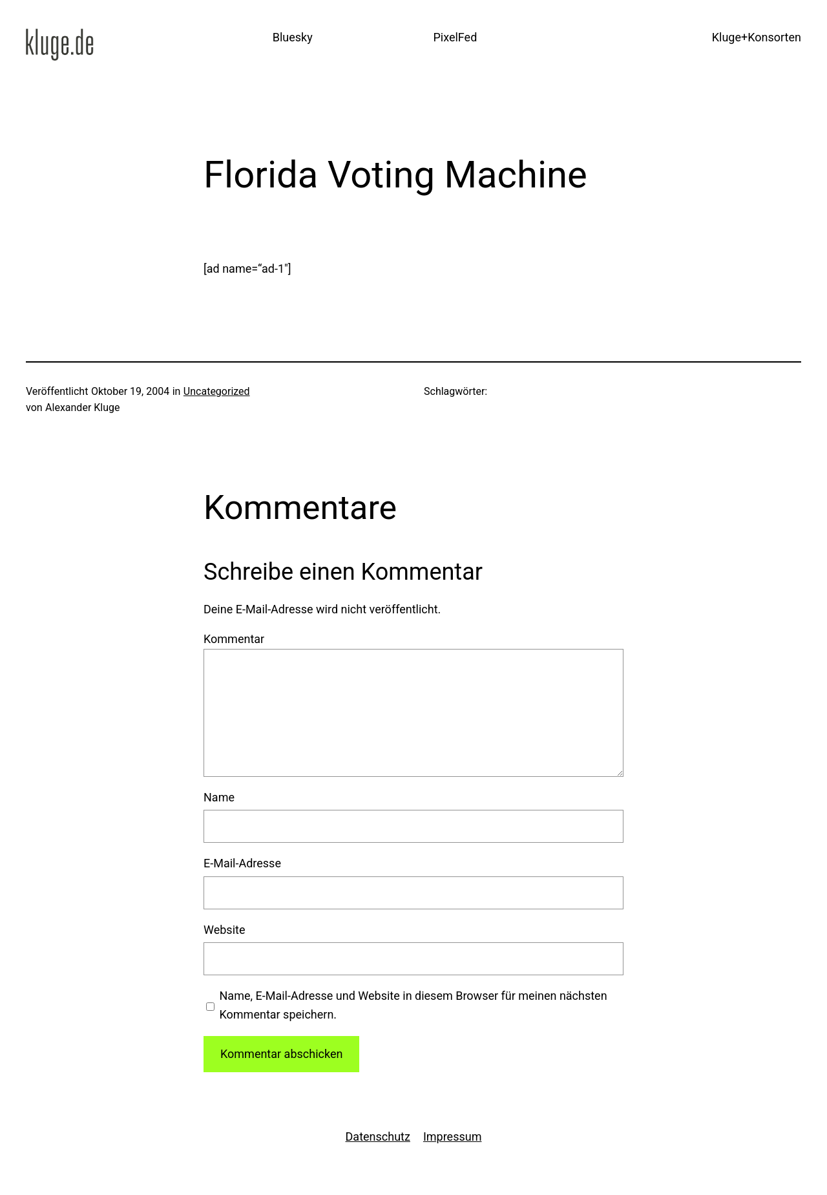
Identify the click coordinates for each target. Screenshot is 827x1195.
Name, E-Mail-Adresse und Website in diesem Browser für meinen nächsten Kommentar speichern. (413, 1005)
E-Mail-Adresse (242, 863)
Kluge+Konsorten (756, 37)
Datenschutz (378, 1136)
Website (224, 929)
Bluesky (293, 37)
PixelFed (455, 37)
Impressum (452, 1136)
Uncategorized (216, 391)
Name (219, 797)
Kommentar (234, 639)
